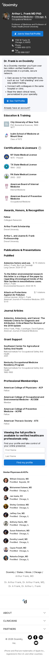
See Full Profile (17, 100)
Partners (24, 629)
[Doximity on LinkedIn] (41, 637)
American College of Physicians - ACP (23, 387)
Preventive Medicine (22, 16)
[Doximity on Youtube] (36, 643)
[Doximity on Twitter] (30, 637)
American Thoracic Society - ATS (21, 420)
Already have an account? (17, 108)
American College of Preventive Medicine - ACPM (20, 410)
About (24, 612)
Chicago (39, 16)
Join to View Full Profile (28, 33)
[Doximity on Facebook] (35, 637)
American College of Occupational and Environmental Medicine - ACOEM (24, 398)
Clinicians (24, 620)
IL (46, 16)
